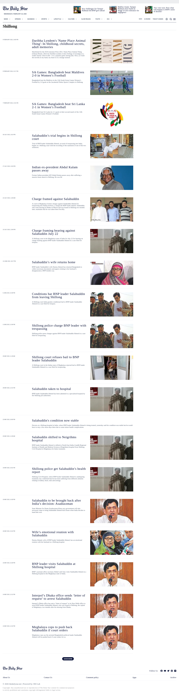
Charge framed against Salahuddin (55, 199)
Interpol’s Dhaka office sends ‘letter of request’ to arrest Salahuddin (58, 597)
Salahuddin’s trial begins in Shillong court (57, 137)
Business (31, 19)
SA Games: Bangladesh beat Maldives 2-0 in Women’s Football (58, 73)
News (6, 19)
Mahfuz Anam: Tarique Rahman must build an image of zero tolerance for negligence (128, 9)
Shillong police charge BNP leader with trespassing (59, 327)
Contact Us (48, 677)
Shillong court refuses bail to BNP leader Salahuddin (55, 358)
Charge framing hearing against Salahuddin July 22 (53, 232)
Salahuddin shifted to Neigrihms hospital (54, 438)
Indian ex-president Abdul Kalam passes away (55, 168)
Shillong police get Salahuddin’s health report (59, 470)
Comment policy (92, 677)
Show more (68, 659)
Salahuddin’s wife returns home (53, 262)
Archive (173, 677)
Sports (44, 19)
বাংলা (140, 19)
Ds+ (108, 19)
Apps (134, 677)
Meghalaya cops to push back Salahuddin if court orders (52, 628)
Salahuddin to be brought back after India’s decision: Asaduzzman (56, 502)
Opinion (18, 19)
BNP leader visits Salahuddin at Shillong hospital (53, 565)
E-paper (147, 19)
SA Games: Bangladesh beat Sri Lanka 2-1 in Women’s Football (58, 105)
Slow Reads (86, 19)
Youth (97, 19)
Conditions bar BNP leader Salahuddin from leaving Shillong (58, 295)
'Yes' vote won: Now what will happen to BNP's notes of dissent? (164, 9)
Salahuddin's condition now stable (55, 420)
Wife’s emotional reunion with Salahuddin (53, 533)
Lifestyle (57, 19)
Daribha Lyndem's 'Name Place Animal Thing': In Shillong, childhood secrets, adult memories (59, 44)
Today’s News (158, 19)
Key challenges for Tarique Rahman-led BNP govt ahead (93, 10)
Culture (71, 19)
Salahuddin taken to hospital (51, 389)
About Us (6, 677)
